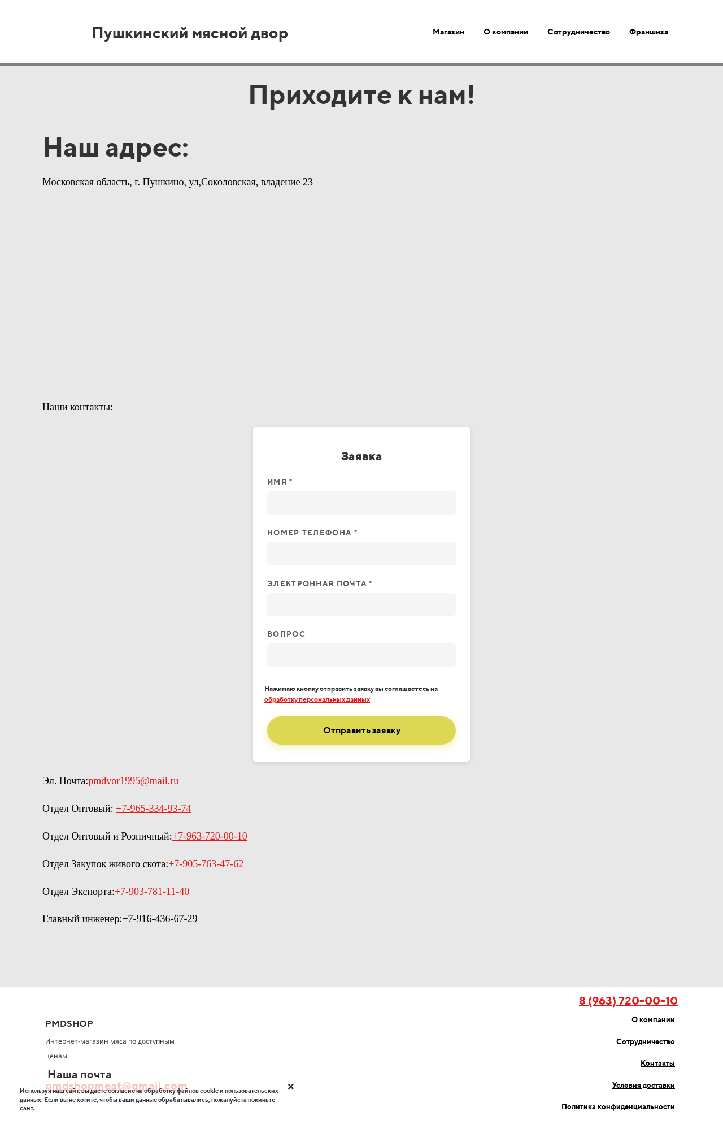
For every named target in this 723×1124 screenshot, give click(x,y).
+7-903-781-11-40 (152, 891)
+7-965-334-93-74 (153, 808)
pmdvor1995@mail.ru (133, 780)
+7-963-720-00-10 (209, 836)
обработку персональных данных (317, 699)
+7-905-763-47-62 (205, 864)
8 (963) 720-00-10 (628, 1000)
